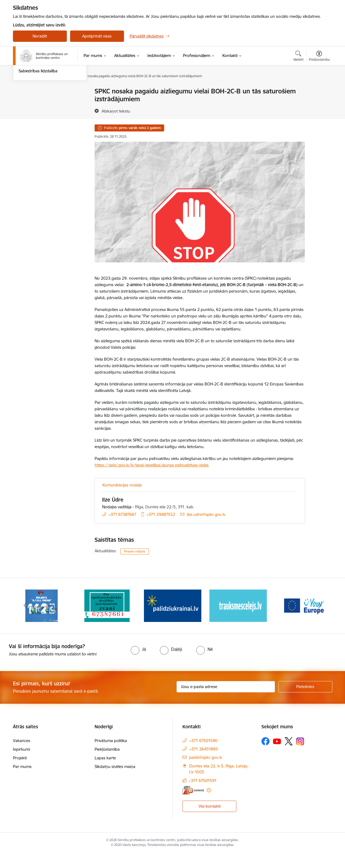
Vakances (21, 740)
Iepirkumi (21, 749)
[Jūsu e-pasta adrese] (226, 686)
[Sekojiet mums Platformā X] (289, 741)
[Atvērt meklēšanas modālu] (298, 56)
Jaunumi (26, 91)
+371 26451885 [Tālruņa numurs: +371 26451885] (203, 749)
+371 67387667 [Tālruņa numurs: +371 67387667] (122, 514)
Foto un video (31, 110)
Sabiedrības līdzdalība (38, 129)
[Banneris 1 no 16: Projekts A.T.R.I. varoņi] (41, 605)
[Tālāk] (319, 605)
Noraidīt (40, 36)
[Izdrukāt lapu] (319, 89)
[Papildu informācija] (209, 790)
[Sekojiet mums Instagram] (300, 741)
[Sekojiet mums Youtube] (277, 741)
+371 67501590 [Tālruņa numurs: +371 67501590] (203, 740)
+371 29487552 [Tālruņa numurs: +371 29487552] (160, 514)
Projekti (20, 757)
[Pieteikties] (305, 686)
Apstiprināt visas (97, 36)
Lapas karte (105, 757)
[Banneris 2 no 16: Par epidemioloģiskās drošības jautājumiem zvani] (107, 605)
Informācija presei (35, 100)
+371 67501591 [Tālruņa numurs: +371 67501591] (203, 780)
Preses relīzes (134, 551)
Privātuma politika (111, 740)
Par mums (22, 766)
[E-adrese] (193, 790)
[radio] (138, 649)
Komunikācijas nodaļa (122, 485)
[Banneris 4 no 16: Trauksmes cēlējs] (238, 605)
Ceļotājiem (28, 119)
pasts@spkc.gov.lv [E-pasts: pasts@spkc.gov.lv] (205, 757)
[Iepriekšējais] (25, 605)
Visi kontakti (209, 806)
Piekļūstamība (107, 749)
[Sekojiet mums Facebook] (265, 741)
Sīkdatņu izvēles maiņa (115, 766)
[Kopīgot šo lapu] (319, 102)
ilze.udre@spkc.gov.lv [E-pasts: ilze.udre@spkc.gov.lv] (206, 514)
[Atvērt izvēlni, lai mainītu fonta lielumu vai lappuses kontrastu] (319, 56)
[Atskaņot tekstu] (116, 111)
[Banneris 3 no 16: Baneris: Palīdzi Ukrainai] (172, 605)
